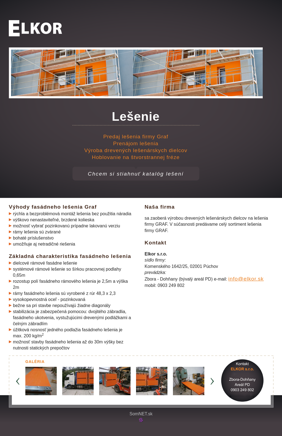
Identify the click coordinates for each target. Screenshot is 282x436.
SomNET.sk (141, 413)
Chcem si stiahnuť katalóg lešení (136, 174)
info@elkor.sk (246, 279)
